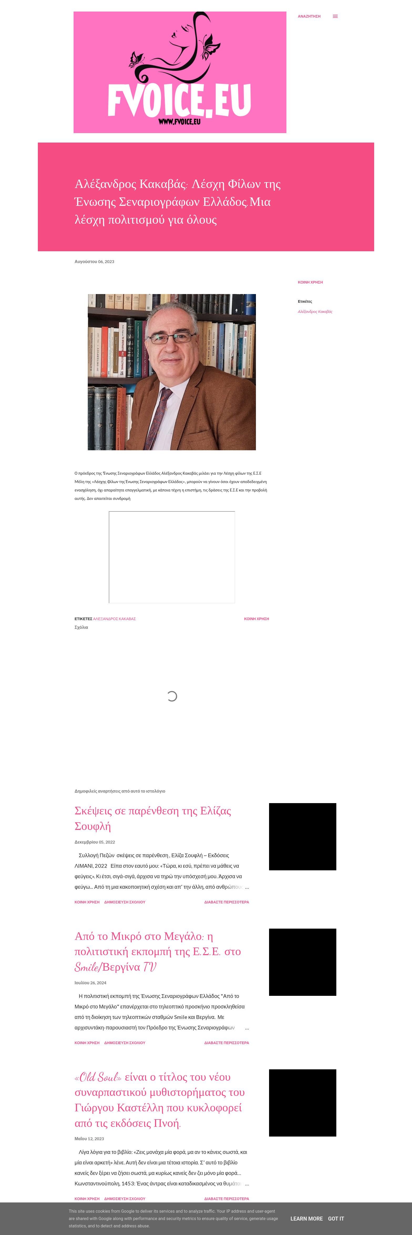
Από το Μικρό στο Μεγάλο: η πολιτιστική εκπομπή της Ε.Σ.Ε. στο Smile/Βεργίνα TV (158, 951)
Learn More (307, 1219)
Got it (336, 1219)
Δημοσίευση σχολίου (125, 902)
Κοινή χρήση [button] (310, 282)
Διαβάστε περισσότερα (226, 902)
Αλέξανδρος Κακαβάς (315, 311)
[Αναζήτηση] (309, 16)
